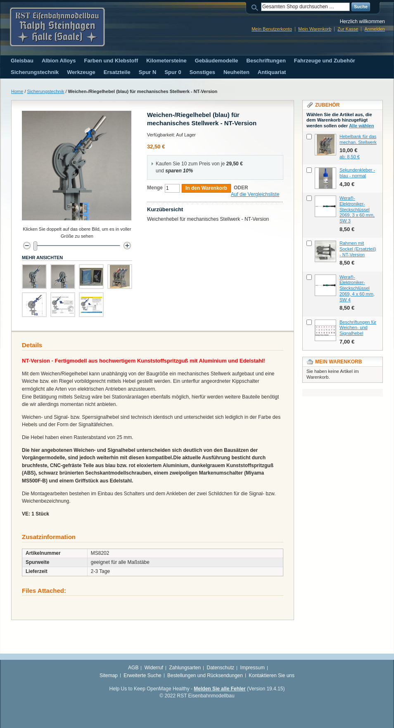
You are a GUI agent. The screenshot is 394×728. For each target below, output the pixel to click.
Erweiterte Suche (142, 675)
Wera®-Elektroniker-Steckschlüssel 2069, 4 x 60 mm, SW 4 (357, 288)
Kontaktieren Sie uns (271, 675)
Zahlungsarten (185, 668)
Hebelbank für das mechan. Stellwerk (358, 139)
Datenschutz (221, 668)
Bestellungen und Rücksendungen (205, 675)
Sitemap (109, 675)
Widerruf (154, 668)
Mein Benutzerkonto (272, 28)
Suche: (256, 6)
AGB (133, 668)
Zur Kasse (347, 28)
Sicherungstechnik (45, 91)
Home (17, 91)
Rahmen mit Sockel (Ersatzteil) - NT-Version (357, 249)
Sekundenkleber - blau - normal (357, 172)
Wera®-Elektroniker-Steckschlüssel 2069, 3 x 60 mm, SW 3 (357, 209)
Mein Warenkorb (314, 28)
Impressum (252, 668)
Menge (155, 188)
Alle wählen (361, 125)
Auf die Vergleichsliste (255, 194)
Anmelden (374, 28)
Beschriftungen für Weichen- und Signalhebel (357, 328)
